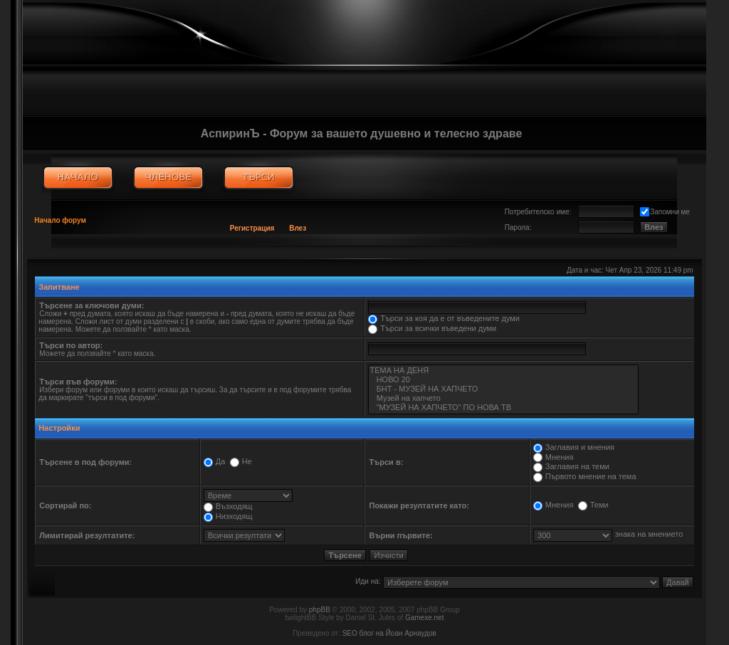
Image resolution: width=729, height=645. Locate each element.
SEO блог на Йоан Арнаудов (389, 633)
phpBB (319, 610)
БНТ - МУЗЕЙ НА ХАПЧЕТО (502, 389)
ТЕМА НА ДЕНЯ (502, 370)
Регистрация (252, 228)
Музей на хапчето (502, 398)
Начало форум (60, 220)
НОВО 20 (502, 379)
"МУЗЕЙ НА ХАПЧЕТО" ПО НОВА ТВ (502, 407)
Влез (297, 228)
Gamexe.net (424, 618)
